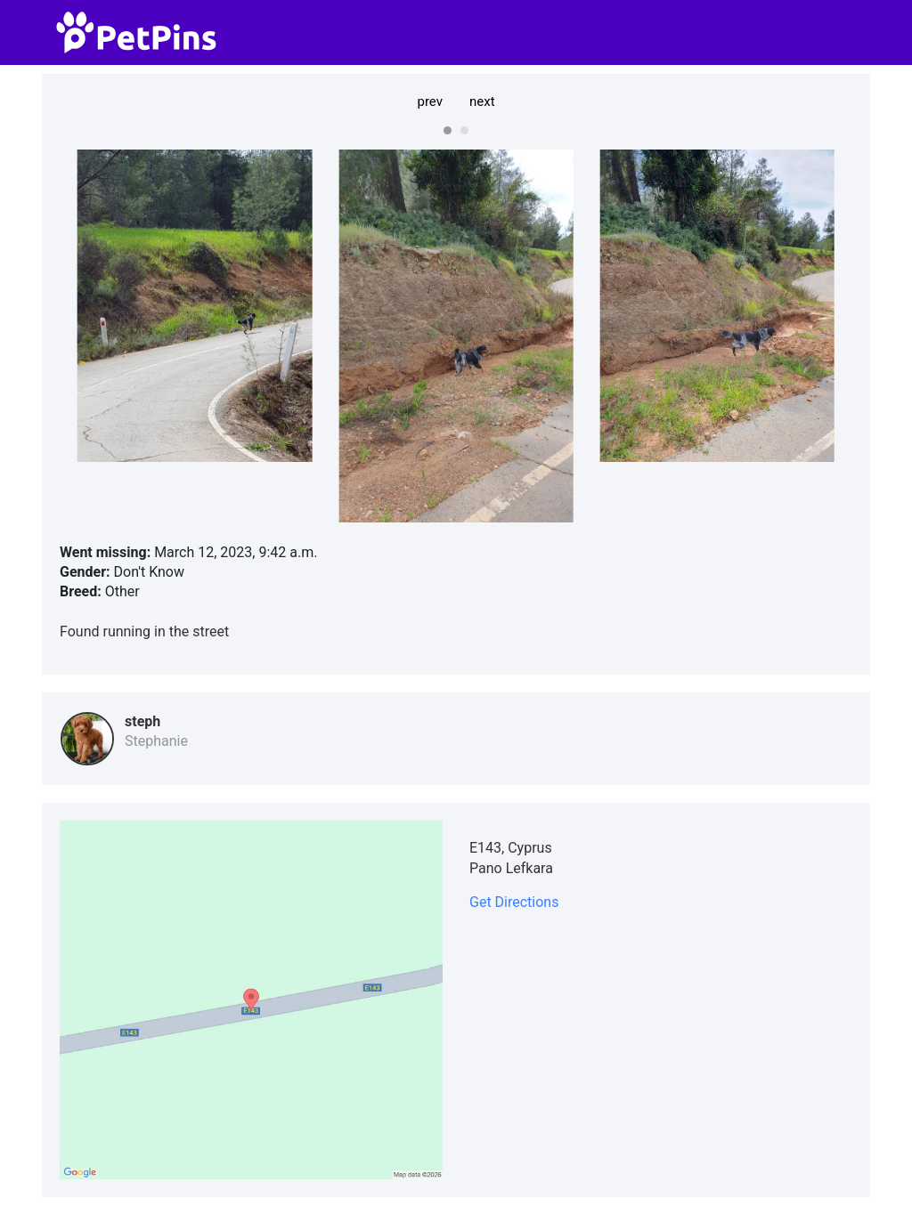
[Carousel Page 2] (464, 130)
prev (430, 101)
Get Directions (513, 902)
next (482, 101)
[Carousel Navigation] (456, 101)
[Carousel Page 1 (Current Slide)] (448, 130)
